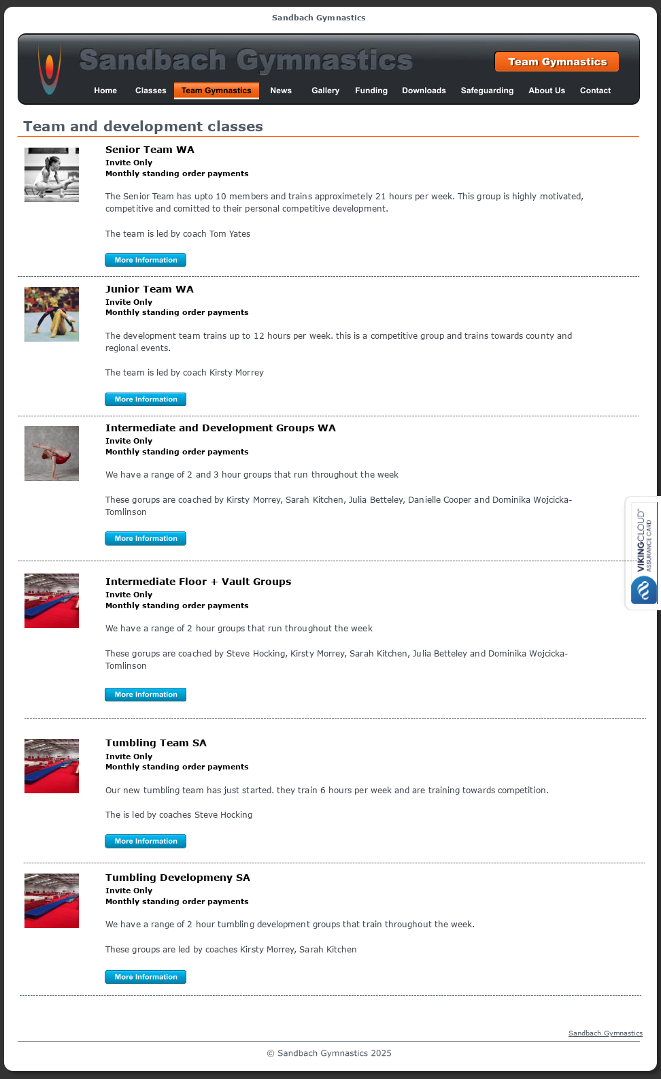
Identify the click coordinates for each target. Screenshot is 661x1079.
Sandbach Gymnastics (606, 1033)
